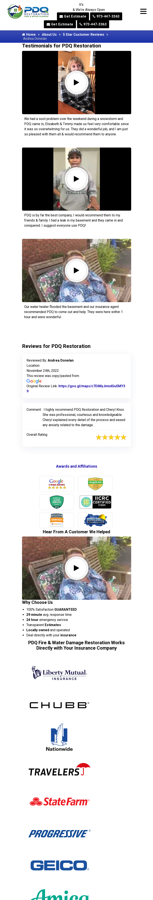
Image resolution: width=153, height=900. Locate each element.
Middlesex (91, 847)
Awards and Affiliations (76, 466)
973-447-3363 (106, 16)
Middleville (91, 855)
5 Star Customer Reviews (83, 35)
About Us (49, 35)
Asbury (37, 869)
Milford (88, 869)
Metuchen (90, 840)
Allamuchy (40, 833)
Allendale (39, 840)
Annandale (40, 862)
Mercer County (94, 833)
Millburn (89, 877)
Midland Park (93, 862)
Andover (38, 855)
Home (29, 35)
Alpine (36, 847)
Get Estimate (72, 16)
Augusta (38, 877)
